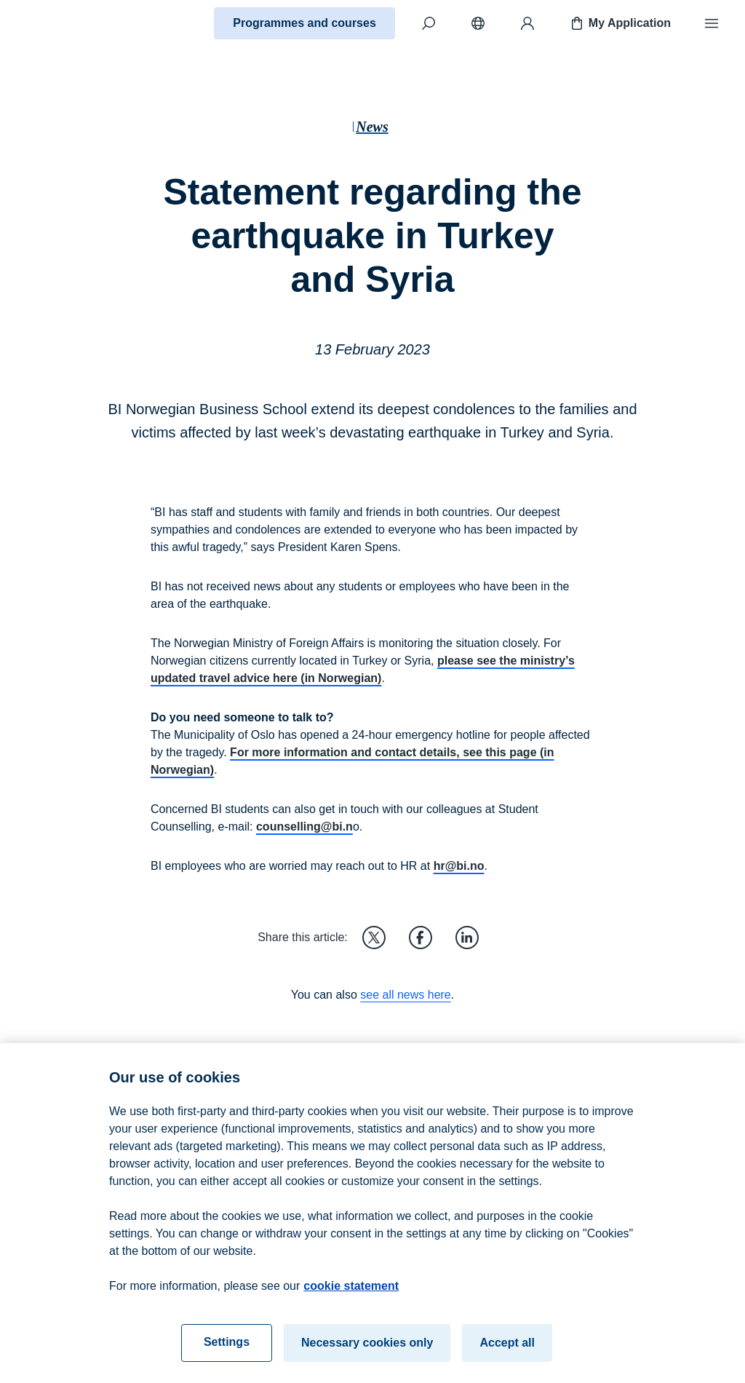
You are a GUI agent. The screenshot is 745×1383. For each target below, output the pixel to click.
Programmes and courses (304, 23)
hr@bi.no (459, 866)
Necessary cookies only (367, 1351)
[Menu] (712, 23)
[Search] (429, 23)
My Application (619, 23)
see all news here (405, 994)
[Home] (62, 23)
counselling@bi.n (304, 826)
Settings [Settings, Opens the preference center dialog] (227, 1350)
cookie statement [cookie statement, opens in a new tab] (351, 1294)
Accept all (507, 1351)
